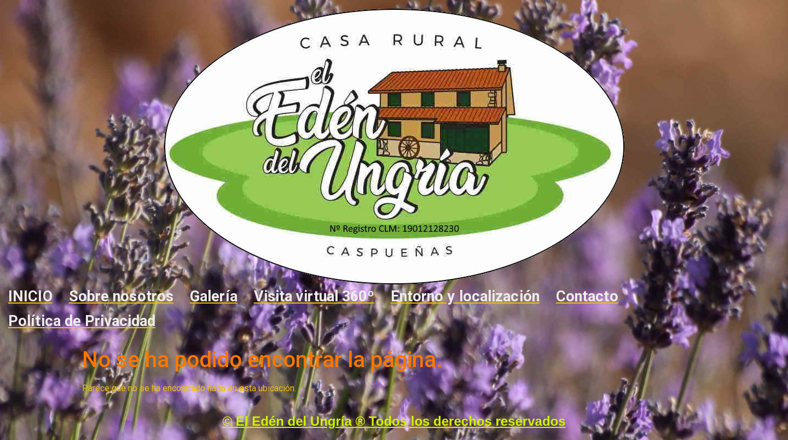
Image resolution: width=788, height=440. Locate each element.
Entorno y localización (465, 296)
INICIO (30, 296)
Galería (213, 296)
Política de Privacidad (81, 321)
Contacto (587, 296)
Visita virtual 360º (314, 296)
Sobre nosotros (121, 296)
